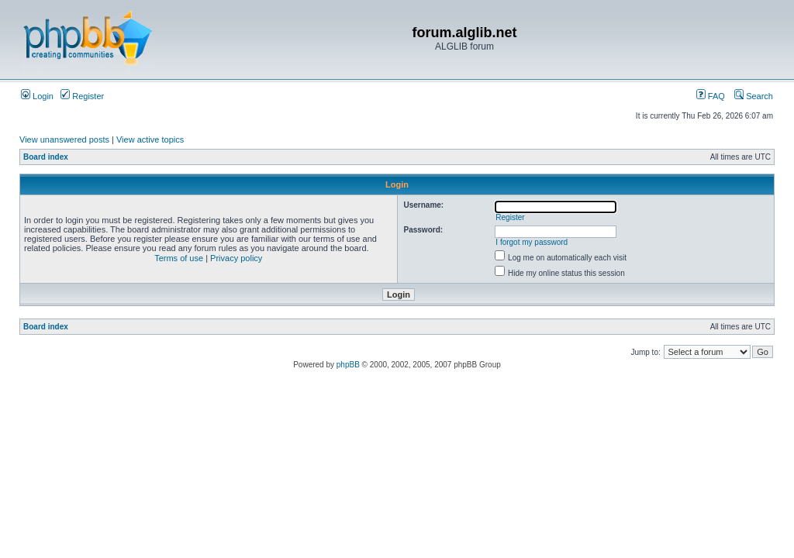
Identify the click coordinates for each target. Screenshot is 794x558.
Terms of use (178, 258)
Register (82, 96)
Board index (45, 157)
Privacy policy (236, 258)
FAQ (710, 96)
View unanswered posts (64, 139)
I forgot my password (531, 242)
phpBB (348, 364)
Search (753, 96)
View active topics (150, 139)
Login (37, 96)
